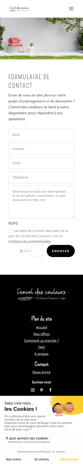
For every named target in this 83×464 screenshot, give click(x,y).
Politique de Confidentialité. (29, 241)
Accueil (41, 327)
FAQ (41, 347)
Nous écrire (42, 372)
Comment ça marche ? (41, 340)
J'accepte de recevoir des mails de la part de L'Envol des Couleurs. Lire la (38, 236)
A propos (41, 353)
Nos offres (41, 334)
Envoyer (60, 251)
